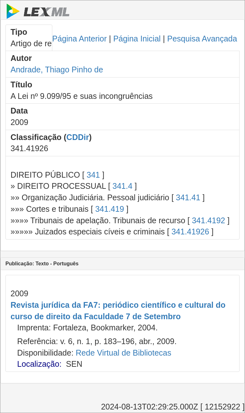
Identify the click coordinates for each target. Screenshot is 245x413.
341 (93, 174)
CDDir (77, 137)
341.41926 (190, 231)
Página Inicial (137, 38)
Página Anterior (79, 38)
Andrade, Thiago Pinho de (57, 69)
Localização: (39, 363)
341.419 (109, 208)
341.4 (123, 185)
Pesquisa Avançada (202, 38)
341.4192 (208, 220)
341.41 (188, 197)
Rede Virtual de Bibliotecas (123, 352)
